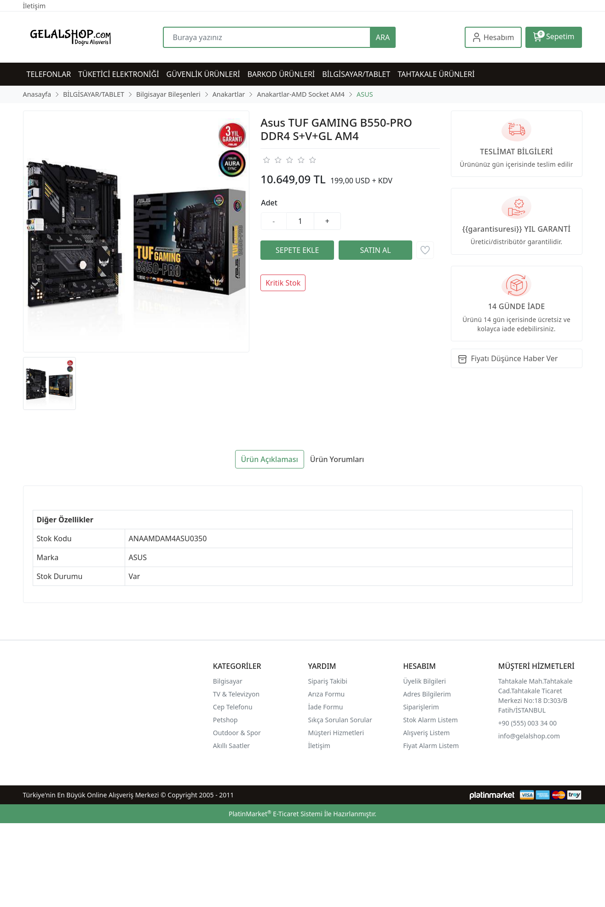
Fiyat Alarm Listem (431, 745)
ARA (383, 37)
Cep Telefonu (233, 706)
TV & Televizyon (236, 694)
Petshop (225, 719)
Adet (269, 203)
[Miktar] (300, 221)
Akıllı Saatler (231, 745)
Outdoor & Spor (237, 732)
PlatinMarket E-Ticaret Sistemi (276, 813)
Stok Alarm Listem (430, 719)
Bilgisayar (227, 681)
